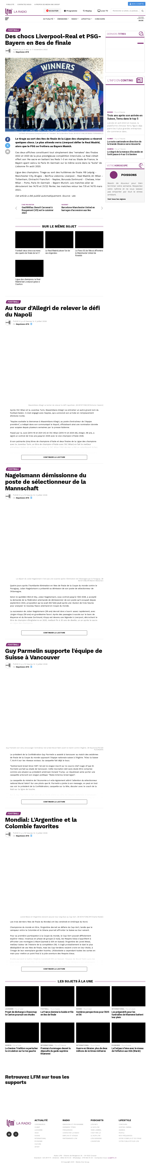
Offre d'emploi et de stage (130, 1139)
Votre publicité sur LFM (129, 1142)
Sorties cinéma (125, 1128)
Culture (38, 1145)
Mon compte (137, 4)
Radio (74, 19)
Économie (38, 1142)
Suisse (37, 1136)
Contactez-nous (24, 4)
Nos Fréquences (125, 1136)
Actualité (48, 19)
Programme (70, 11)
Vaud (37, 1133)
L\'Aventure (95, 1142)
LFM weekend (96, 1139)
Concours (100, 19)
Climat (37, 1128)
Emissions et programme (73, 1125)
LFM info (94, 1125)
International (40, 1139)
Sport (37, 1147)
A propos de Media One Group (47, 4)
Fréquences (67, 1131)
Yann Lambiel (96, 1131)
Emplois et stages (70, 1136)
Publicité (10, 4)
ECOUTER (52, 11)
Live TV (103, 11)
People (121, 1133)
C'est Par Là (96, 1133)
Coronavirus (40, 1125)
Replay (87, 11)
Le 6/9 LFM (95, 1128)
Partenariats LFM (70, 1139)
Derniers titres (69, 1128)
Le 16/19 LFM (95, 1136)
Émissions (62, 19)
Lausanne (38, 1131)
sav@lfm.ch (112, 1158)
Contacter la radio (71, 1133)
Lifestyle (86, 19)
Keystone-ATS (22, 52)
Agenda (122, 1131)
